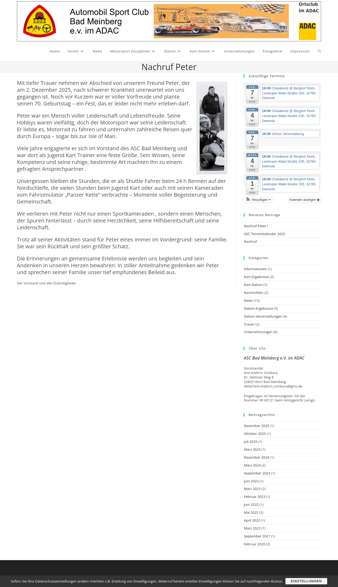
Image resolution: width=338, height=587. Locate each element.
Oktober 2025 (255, 433)
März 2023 (252, 488)
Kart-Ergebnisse (256, 276)
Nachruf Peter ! (256, 226)
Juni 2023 (251, 481)
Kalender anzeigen (305, 200)
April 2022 (252, 520)
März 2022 (252, 528)
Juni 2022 (251, 504)
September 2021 (257, 536)
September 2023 (257, 473)
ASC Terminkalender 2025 (264, 233)
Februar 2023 (254, 496)
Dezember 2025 (256, 425)
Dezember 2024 (256, 457)
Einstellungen (306, 581)
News (248, 300)
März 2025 (252, 449)
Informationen (255, 268)
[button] (258, 199)
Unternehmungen (258, 331)
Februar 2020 (254, 544)
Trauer (249, 324)
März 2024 (252, 465)
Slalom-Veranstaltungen (263, 316)
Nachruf (250, 241)
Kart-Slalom (253, 284)
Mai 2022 (251, 512)
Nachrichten (253, 292)
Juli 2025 (250, 441)
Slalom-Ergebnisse (258, 308)
